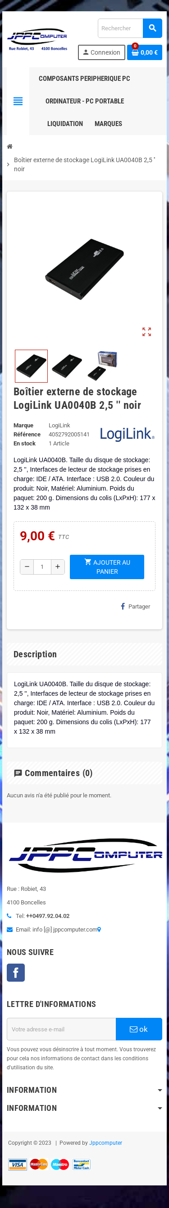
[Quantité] (42, 567)
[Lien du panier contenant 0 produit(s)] (144, 52)
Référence (27, 434)
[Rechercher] (130, 28)
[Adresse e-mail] (61, 1029)
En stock (25, 443)
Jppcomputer (105, 1143)
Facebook (16, 973)
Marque (23, 425)
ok (139, 1029)
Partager (135, 606)
